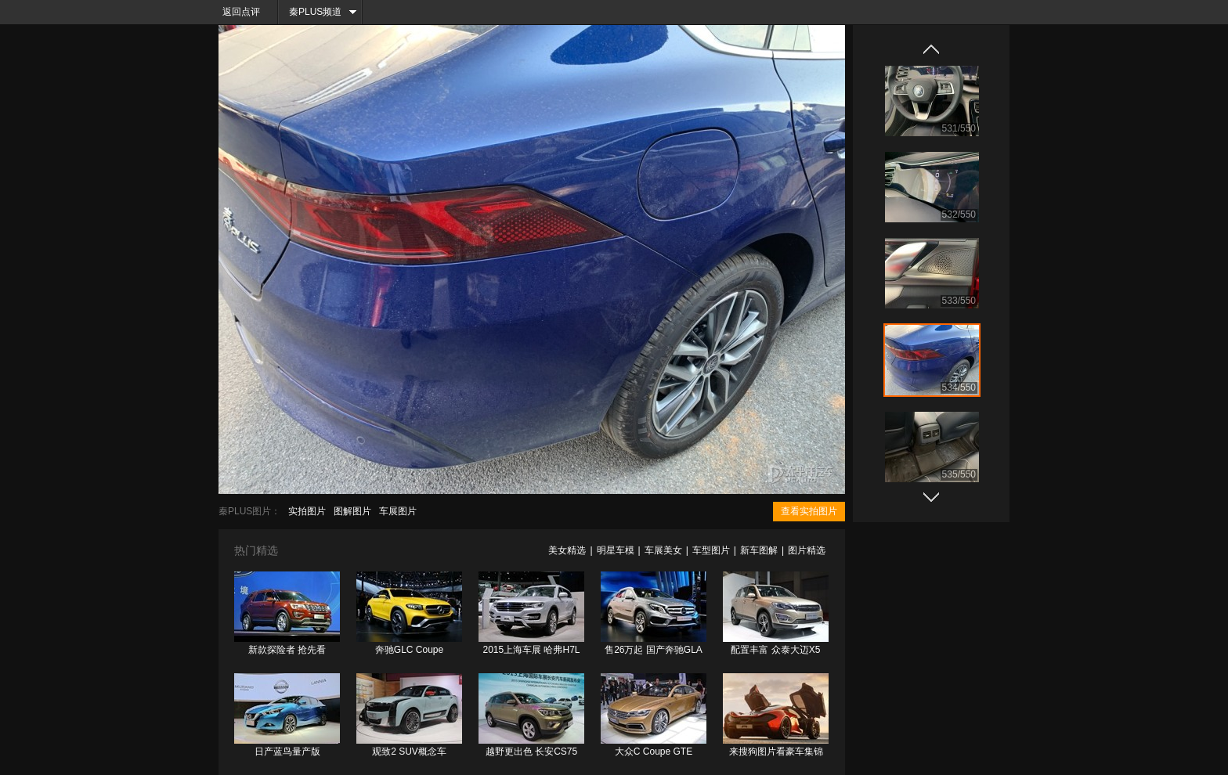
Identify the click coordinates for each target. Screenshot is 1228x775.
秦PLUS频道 (315, 11)
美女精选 (567, 550)
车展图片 (398, 511)
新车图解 (759, 550)
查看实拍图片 (809, 511)
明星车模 (615, 550)
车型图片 (711, 550)
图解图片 (352, 511)
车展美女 (663, 550)
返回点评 (241, 11)
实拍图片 (307, 511)
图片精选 (806, 550)
